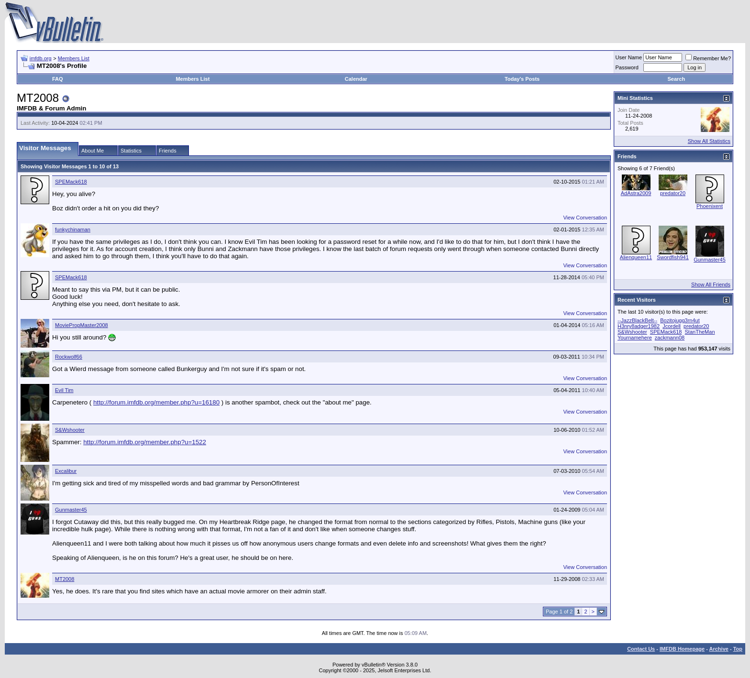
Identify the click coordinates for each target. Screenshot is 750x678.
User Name (629, 57)
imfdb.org (41, 58)
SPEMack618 (71, 182)
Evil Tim (64, 390)
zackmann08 (669, 337)
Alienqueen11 (636, 257)
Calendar (356, 79)
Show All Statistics (709, 141)
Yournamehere (635, 337)
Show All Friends (710, 284)
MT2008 (64, 579)
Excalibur (66, 471)
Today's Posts (522, 79)
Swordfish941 (673, 257)
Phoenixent (709, 206)
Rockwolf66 (68, 357)
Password (627, 67)
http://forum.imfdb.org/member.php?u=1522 (144, 442)
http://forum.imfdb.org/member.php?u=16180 (156, 402)
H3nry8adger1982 (639, 326)
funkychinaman (72, 229)
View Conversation (585, 217)
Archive (718, 649)
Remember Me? (708, 58)
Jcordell (671, 326)
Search (676, 79)
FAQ (57, 79)
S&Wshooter (70, 430)
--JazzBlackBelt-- (637, 320)
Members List (73, 58)
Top (737, 649)
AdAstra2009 (636, 193)
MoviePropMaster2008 (81, 325)
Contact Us (641, 649)
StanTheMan (700, 332)
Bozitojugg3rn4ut (680, 320)
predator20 (672, 193)
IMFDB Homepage (682, 649)
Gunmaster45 (71, 510)
